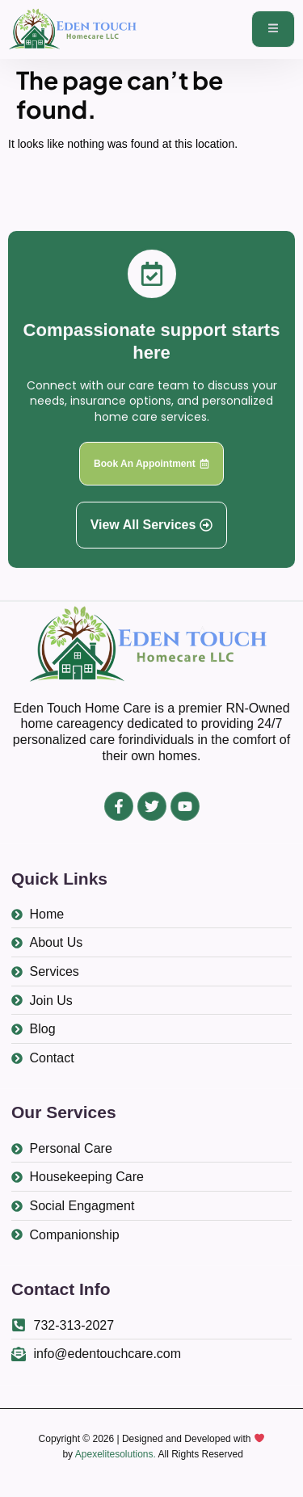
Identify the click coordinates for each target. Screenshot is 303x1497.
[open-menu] (273, 29)
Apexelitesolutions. (115, 1454)
